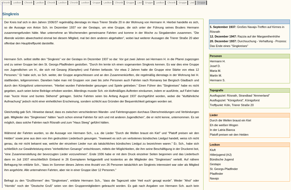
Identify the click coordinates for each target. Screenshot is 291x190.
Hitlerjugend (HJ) (221, 154)
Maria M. (215, 70)
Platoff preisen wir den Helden (229, 134)
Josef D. (215, 66)
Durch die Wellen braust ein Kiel (230, 120)
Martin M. (216, 75)
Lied (139, 2)
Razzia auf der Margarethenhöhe (245, 36)
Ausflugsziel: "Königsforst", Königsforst (235, 100)
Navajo (214, 178)
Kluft (213, 149)
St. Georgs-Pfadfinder (224, 168)
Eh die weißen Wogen (224, 125)
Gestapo (215, 164)
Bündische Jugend (222, 159)
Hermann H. (217, 61)
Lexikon (17, 2)
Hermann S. (217, 80)
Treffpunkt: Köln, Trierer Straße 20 (232, 105)
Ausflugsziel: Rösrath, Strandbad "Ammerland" (240, 95)
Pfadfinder (216, 173)
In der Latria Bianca (222, 129)
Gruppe (96, 2)
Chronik (6, 2)
